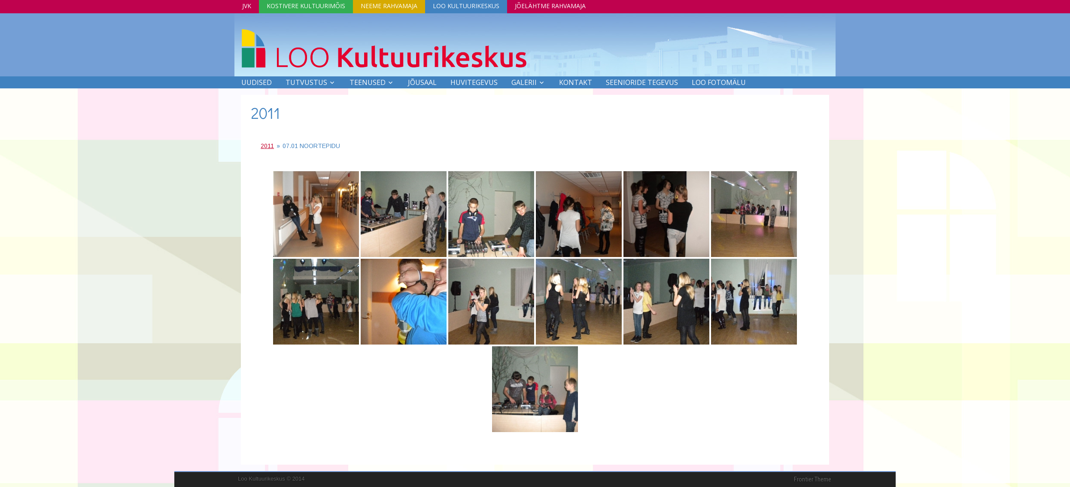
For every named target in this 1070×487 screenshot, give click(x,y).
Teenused (368, 82)
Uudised (256, 82)
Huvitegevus (474, 82)
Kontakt (575, 82)
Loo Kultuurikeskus (466, 6)
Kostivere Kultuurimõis (306, 6)
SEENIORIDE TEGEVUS (642, 82)
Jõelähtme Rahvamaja (550, 6)
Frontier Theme (812, 479)
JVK (246, 6)
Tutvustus (306, 82)
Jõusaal (422, 82)
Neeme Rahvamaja (389, 6)
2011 (265, 113)
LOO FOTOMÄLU (719, 82)
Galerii (524, 82)
